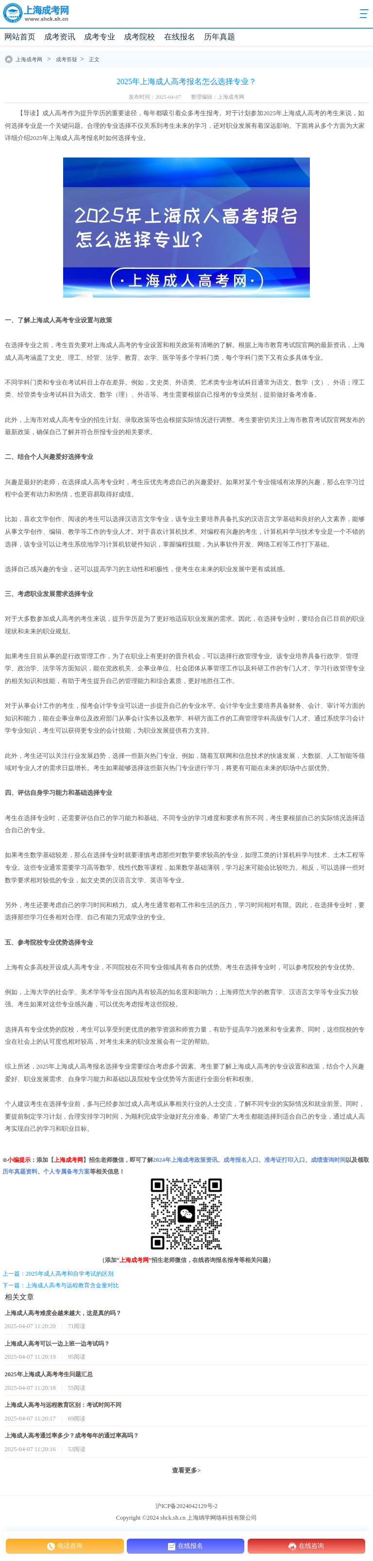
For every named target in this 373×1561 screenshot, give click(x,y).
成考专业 (99, 36)
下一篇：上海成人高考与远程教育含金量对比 (60, 1285)
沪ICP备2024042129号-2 (186, 1506)
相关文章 (19, 1297)
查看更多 (186, 1470)
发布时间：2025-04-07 (155, 97)
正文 (94, 59)
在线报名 (179, 36)
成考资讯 (59, 36)
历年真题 (219, 36)
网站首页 (19, 36)
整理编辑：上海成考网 (217, 97)
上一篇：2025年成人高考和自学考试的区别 (58, 1273)
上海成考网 (29, 59)
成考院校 (139, 36)
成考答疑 (66, 59)
